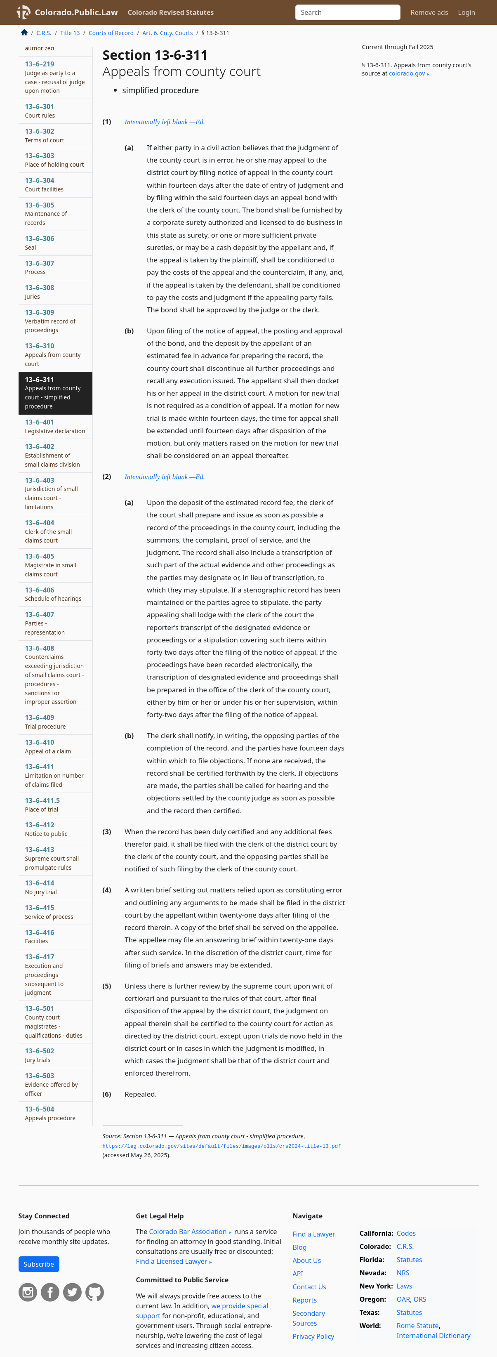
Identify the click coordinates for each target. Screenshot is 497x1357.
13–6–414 (41, 887)
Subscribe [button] (39, 1264)
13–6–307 (39, 267)
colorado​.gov (407, 73)
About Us (307, 1260)
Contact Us (309, 1286)
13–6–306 (39, 242)
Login (467, 12)
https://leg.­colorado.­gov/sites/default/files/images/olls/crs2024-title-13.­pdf (222, 1146)
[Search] (347, 12)
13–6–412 (46, 829)
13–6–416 (39, 936)
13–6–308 (39, 291)
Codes (406, 1233)
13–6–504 (50, 1113)
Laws (404, 1286)
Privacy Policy (313, 1336)
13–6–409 (45, 721)
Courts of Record (111, 33)
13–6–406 (53, 594)
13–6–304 (44, 184)
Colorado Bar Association (187, 1231)
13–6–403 (51, 493)
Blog (300, 1247)
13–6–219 (55, 76)
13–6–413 (52, 858)
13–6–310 (53, 354)
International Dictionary (434, 1335)
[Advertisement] (417, 220)
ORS (420, 1299)
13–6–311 (53, 392)
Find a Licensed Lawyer (171, 1261)
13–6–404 (48, 531)
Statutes (409, 1259)
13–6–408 (54, 675)
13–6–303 (54, 159)
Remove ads (429, 12)
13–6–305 (46, 214)
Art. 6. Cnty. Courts (167, 33)
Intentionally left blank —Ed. (165, 122)
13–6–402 (52, 455)
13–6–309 (50, 321)
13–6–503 (51, 1084)
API (298, 1273)
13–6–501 (54, 1021)
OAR (403, 1299)
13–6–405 (51, 565)
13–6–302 (44, 135)
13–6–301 (40, 110)
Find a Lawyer (314, 1234)
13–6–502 (39, 1055)
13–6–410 (48, 746)
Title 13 (70, 33)
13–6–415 (49, 911)
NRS (403, 1272)
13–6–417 (44, 974)
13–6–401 (55, 426)
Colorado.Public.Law (76, 12)
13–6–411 (54, 775)
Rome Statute (418, 1325)
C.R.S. (44, 33)
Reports (305, 1300)
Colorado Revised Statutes (171, 12)
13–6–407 (45, 623)
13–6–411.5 (42, 804)
